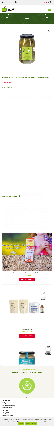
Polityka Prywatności (31, 423)
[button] (49, 9)
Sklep (27, 15)
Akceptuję (21, 423)
